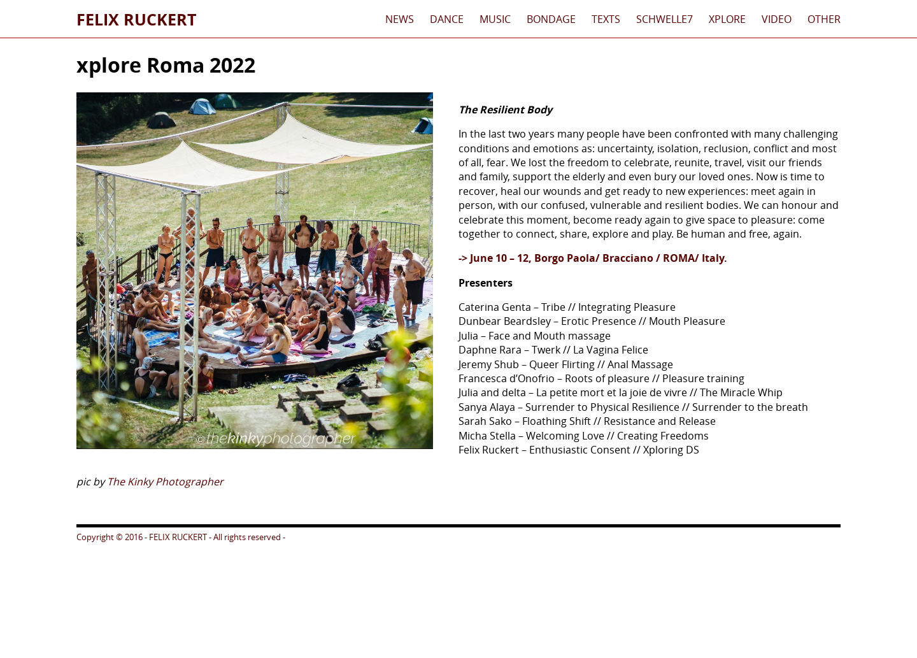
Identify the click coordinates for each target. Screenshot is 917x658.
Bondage (551, 19)
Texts (606, 19)
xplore (727, 19)
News (399, 19)
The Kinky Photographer (165, 482)
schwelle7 (664, 19)
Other (824, 19)
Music (495, 19)
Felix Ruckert (136, 19)
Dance (447, 19)
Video (777, 19)
